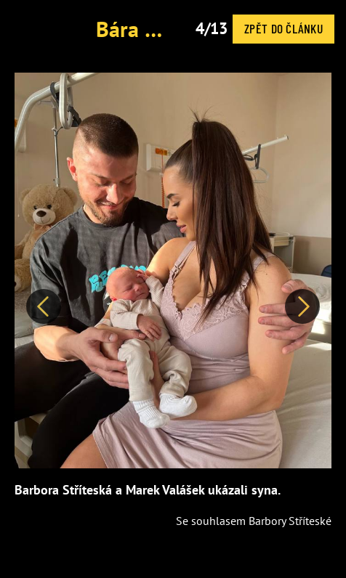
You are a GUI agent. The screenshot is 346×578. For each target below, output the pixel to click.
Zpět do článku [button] (283, 28)
